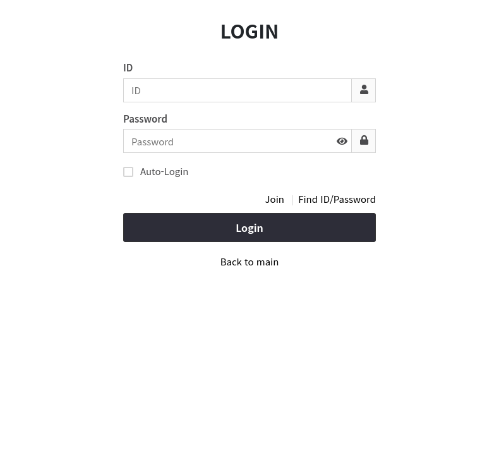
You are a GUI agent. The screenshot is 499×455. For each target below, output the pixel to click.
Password (145, 118)
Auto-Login (156, 170)
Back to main (249, 261)
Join (274, 198)
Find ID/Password (337, 198)
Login (249, 227)
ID (128, 67)
